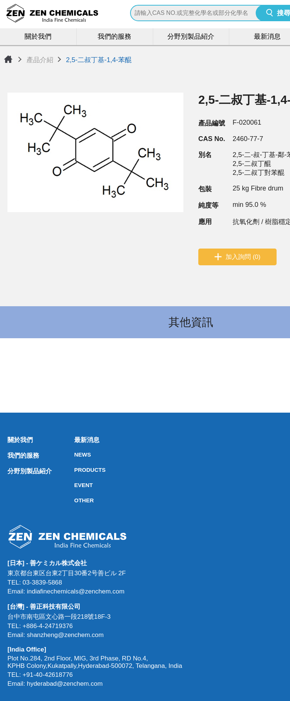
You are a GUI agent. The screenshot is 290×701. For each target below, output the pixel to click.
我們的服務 (114, 37)
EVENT (76, 485)
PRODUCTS (76, 470)
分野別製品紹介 (190, 37)
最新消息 (76, 440)
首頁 (8, 59)
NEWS (76, 455)
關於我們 (38, 37)
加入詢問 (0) (243, 257)
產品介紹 (39, 60)
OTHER (76, 500)
